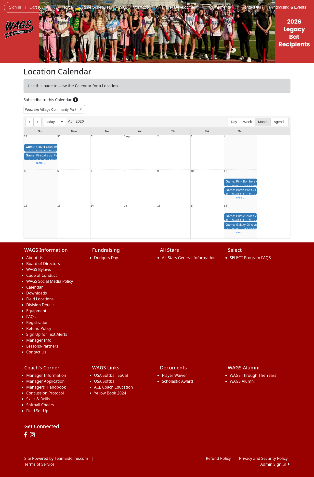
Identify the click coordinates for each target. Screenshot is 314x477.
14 (92, 205)
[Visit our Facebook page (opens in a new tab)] (27, 435)
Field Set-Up (37, 410)
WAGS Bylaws (38, 269)
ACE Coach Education (113, 387)
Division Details (40, 305)
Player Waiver (174, 375)
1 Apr (127, 136)
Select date (62, 122)
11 (225, 171)
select (81, 109)
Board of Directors (43, 263)
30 (59, 136)
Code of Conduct (41, 275)
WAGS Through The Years (253, 375)
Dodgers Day (106, 257)
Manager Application (45, 381)
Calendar (34, 287)
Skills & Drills (38, 399)
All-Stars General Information (189, 257)
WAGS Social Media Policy (49, 281)
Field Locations (39, 299)
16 (158, 205)
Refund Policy (38, 328)
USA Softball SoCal (111, 375)
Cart (36, 7)
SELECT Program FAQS (250, 257)
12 (25, 205)
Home (67, 7)
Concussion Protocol (45, 393)
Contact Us (251, 7)
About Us (34, 257)
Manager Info (38, 340)
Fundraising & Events (287, 7)
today (50, 122)
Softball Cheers (40, 404)
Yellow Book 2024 (110, 393)
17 (192, 205)
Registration (37, 322)
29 (25, 136)
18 (225, 205)
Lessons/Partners (42, 346)
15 (125, 205)
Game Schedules (95, 7)
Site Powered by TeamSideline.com (56, 458)
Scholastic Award (177, 381)
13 (59, 205)
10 (192, 171)
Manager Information (46, 375)
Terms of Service (39, 464)
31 (92, 136)
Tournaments (221, 7)
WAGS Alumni (242, 381)
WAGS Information (136, 7)
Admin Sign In (275, 464)
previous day (29, 122)
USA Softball (105, 381)
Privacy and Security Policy (263, 458)
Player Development (181, 7)
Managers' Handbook (46, 387)
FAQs (31, 316)
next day (37, 122)
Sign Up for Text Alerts (46, 334)
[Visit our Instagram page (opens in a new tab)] (33, 435)
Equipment (36, 310)
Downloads (36, 293)
